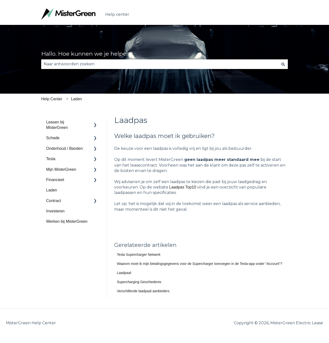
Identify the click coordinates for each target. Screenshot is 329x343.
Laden (76, 99)
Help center (117, 14)
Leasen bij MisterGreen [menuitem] (57, 125)
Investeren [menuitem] (55, 211)
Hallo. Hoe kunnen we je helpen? (87, 53)
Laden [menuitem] (51, 190)
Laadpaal (124, 273)
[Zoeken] (283, 64)
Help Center (51, 99)
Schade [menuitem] (52, 138)
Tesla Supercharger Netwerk (139, 255)
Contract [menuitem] (53, 201)
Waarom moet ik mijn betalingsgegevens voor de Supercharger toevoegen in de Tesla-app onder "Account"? (199, 264)
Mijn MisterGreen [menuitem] (61, 169)
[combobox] (159, 64)
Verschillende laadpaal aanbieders (143, 291)
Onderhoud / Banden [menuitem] (64, 148)
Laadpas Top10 (182, 187)
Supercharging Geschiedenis (139, 282)
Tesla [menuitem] (50, 159)
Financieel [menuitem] (55, 180)
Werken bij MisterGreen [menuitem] (67, 221)
